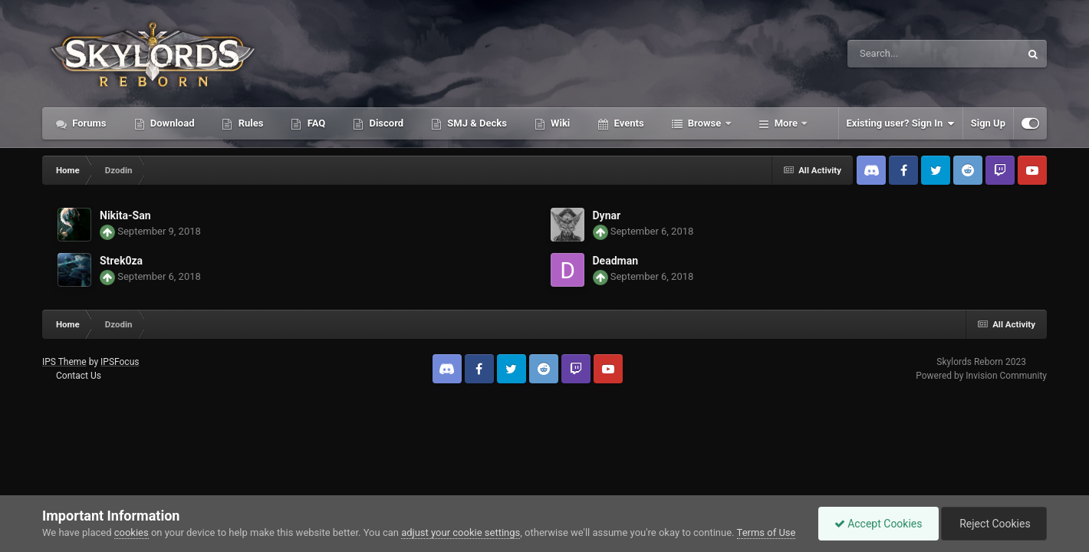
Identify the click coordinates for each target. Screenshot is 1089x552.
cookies (131, 532)
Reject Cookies (994, 524)
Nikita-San (125, 215)
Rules (249, 123)
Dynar (607, 215)
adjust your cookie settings (460, 532)
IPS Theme (64, 361)
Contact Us (78, 375)
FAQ (314, 123)
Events (627, 123)
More (786, 123)
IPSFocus (119, 361)
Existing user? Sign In (901, 123)
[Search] (886, 53)
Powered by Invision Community (981, 375)
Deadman (616, 261)
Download (171, 123)
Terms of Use (766, 532)
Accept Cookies (878, 524)
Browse (705, 123)
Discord (385, 123)
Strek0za (121, 261)
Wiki (559, 123)
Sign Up (988, 123)
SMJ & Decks (476, 123)
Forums (88, 123)
